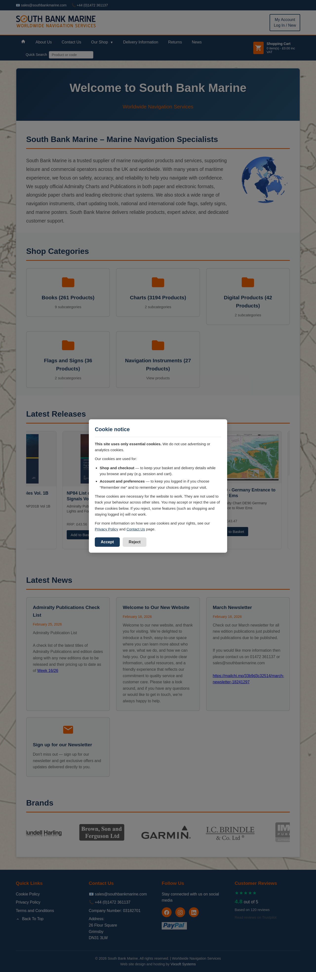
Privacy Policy (106, 529)
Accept (107, 542)
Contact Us (135, 529)
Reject (134, 542)
